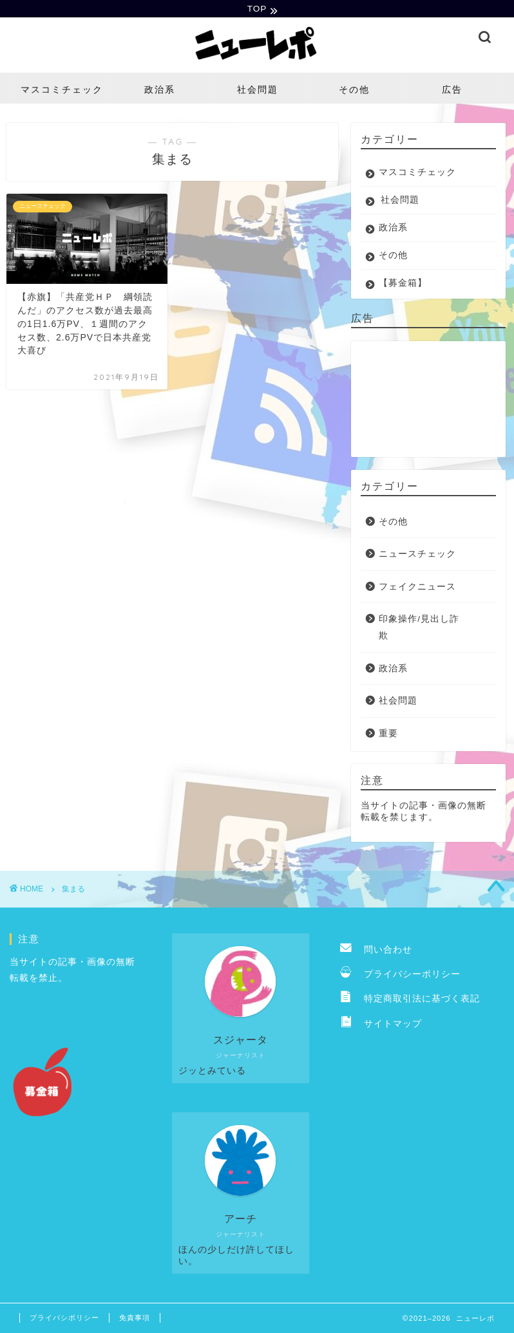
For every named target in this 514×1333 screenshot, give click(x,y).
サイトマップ (381, 1025)
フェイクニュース (417, 588)
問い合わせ (376, 951)
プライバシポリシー (64, 1319)
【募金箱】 (403, 284)
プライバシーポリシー (400, 976)
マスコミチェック (62, 91)
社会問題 (257, 91)
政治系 (159, 91)
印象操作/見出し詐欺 (419, 629)
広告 (452, 91)
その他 (354, 91)
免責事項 (134, 1319)
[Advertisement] (425, 400)
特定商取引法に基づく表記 (410, 1000)
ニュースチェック (417, 556)
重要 (388, 735)
